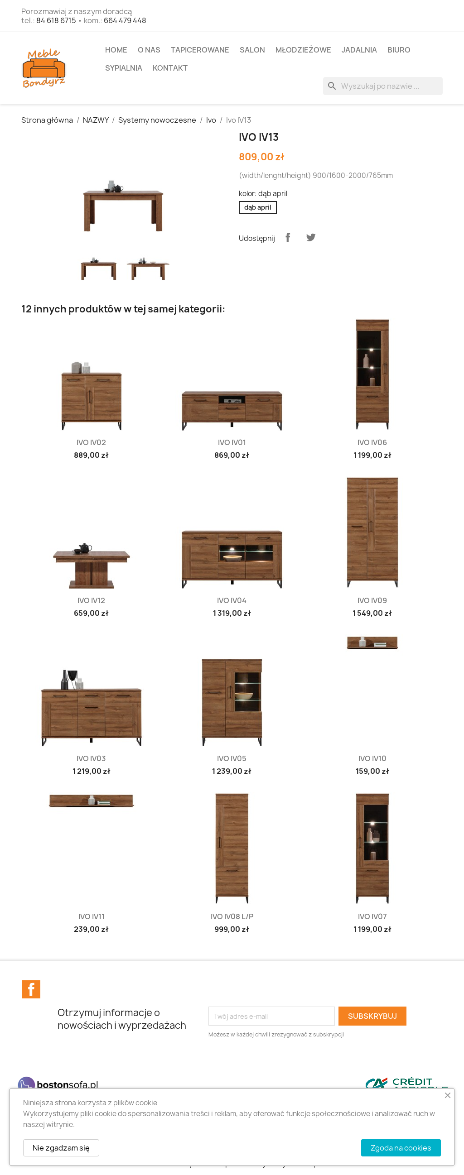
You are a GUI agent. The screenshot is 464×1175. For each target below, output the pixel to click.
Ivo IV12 (91, 600)
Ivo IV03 (91, 758)
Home (116, 50)
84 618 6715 (56, 20)
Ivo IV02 (91, 442)
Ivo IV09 (372, 600)
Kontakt (170, 68)
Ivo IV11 (91, 916)
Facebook (31, 989)
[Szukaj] (383, 86)
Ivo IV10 (372, 758)
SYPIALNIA (123, 68)
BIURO (399, 50)
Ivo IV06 (372, 442)
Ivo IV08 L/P (232, 916)
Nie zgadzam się (61, 1148)
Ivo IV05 (231, 758)
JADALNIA (359, 50)
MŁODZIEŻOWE (303, 50)
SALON (252, 50)
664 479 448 (125, 20)
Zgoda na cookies (401, 1148)
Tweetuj (311, 237)
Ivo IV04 (231, 600)
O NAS (149, 50)
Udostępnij (288, 237)
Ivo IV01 (232, 442)
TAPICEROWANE (200, 50)
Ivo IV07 (372, 916)
